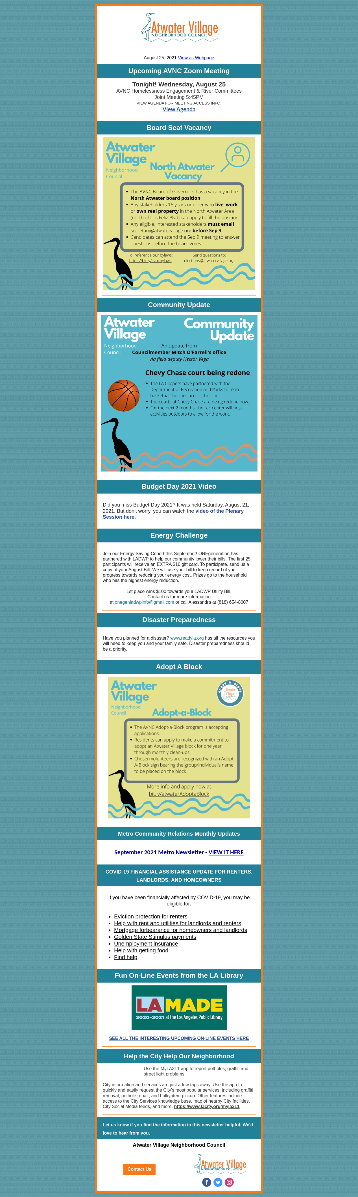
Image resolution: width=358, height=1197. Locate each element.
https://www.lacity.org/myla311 (207, 1106)
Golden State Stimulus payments (155, 937)
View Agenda (178, 109)
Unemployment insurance (146, 943)
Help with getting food (141, 950)
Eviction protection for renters (150, 916)
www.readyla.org (187, 638)
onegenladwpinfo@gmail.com (144, 602)
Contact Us (139, 1169)
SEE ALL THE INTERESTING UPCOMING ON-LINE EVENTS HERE (179, 1038)
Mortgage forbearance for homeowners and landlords (180, 930)
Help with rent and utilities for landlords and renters (177, 923)
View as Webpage (196, 57)
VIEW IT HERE (226, 852)
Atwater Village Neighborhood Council (179, 1145)
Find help (125, 957)
